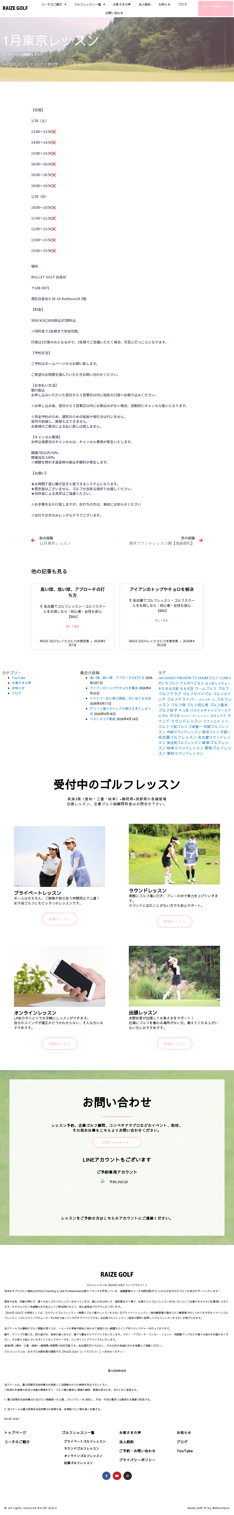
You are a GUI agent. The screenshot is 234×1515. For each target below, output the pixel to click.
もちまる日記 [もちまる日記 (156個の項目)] (168, 688)
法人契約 (145, 4)
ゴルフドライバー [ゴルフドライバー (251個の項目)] (182, 699)
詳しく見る (72, 626)
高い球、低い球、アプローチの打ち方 (72, 592)
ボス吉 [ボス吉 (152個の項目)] (175, 715)
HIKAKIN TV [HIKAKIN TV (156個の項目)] (187, 677)
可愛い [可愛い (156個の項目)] (225, 731)
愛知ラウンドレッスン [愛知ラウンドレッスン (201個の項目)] (185, 753)
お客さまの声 (122, 4)
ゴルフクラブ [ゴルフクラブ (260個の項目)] (169, 693)
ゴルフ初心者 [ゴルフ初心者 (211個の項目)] (197, 704)
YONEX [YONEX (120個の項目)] (225, 678)
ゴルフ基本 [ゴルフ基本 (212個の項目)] (219, 704)
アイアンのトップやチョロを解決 (162, 589)
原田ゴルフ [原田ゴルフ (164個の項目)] (210, 731)
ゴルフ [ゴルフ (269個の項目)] (223, 688)
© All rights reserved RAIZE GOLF (30, 1508)
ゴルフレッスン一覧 (89, 4)
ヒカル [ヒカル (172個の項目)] (163, 715)
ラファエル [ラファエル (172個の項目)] (211, 721)
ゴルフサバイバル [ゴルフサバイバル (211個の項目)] (197, 693)
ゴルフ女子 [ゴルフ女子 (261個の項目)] (168, 710)
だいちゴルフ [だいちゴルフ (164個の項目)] (168, 683)
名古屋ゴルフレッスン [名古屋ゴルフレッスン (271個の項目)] (177, 737)
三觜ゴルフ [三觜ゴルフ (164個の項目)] (178, 726)
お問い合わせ (114, 13)
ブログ (182, 4)
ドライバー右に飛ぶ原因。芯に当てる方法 (120, 698)
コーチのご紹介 (53, 4)
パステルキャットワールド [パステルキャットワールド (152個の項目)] (210, 710)
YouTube (18, 677)
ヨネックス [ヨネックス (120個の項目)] (218, 715)
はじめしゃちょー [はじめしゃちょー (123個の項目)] (218, 683)
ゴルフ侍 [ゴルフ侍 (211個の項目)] (178, 704)
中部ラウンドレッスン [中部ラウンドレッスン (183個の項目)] (184, 731)
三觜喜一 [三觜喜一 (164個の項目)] (195, 726)
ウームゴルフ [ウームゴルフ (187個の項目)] (206, 688)
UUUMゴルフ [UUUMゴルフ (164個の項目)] (208, 677)
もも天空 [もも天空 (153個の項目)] (187, 688)
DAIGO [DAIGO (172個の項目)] (170, 677)
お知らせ (164, 4)
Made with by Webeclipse (209, 1508)
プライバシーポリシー (137, 1459)
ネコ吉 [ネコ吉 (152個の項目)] (184, 710)
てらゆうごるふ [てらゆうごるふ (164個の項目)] (192, 683)
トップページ (10, 54)
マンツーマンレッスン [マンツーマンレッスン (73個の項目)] (195, 716)
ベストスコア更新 (102, 719)
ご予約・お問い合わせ (137, 1450)
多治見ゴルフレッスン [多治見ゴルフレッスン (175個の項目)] (184, 742)
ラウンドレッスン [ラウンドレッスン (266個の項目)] (186, 721)
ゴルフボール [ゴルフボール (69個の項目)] (207, 700)
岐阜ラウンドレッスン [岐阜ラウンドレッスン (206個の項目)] (185, 748)
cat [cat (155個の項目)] (160, 677)
